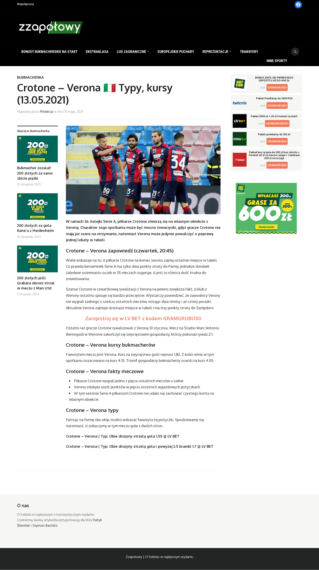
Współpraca (25, 4)
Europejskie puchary (176, 51)
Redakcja (46, 111)
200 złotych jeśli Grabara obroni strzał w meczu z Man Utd (35, 283)
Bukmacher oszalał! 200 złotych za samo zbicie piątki (35, 173)
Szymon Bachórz (45, 525)
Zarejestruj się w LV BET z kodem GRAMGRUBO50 (143, 318)
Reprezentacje (215, 51)
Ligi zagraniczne (131, 51)
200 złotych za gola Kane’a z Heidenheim (35, 228)
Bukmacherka (30, 77)
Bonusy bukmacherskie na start (49, 51)
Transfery (249, 51)
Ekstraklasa (97, 51)
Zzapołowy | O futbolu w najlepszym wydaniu (159, 557)
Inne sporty (277, 61)
